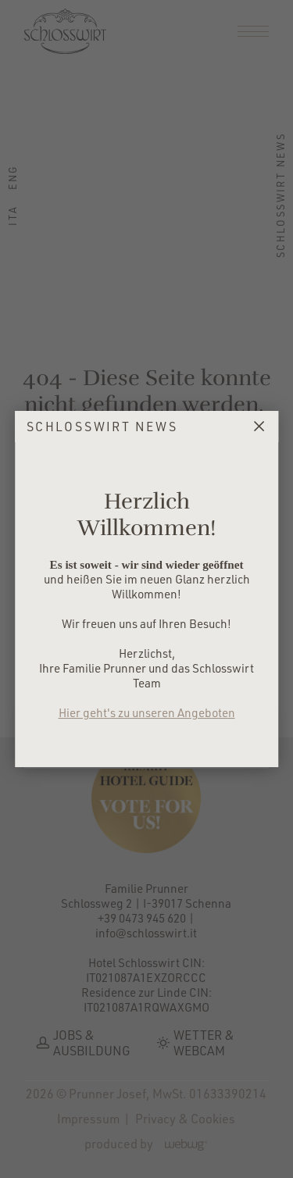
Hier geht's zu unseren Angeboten (147, 712)
